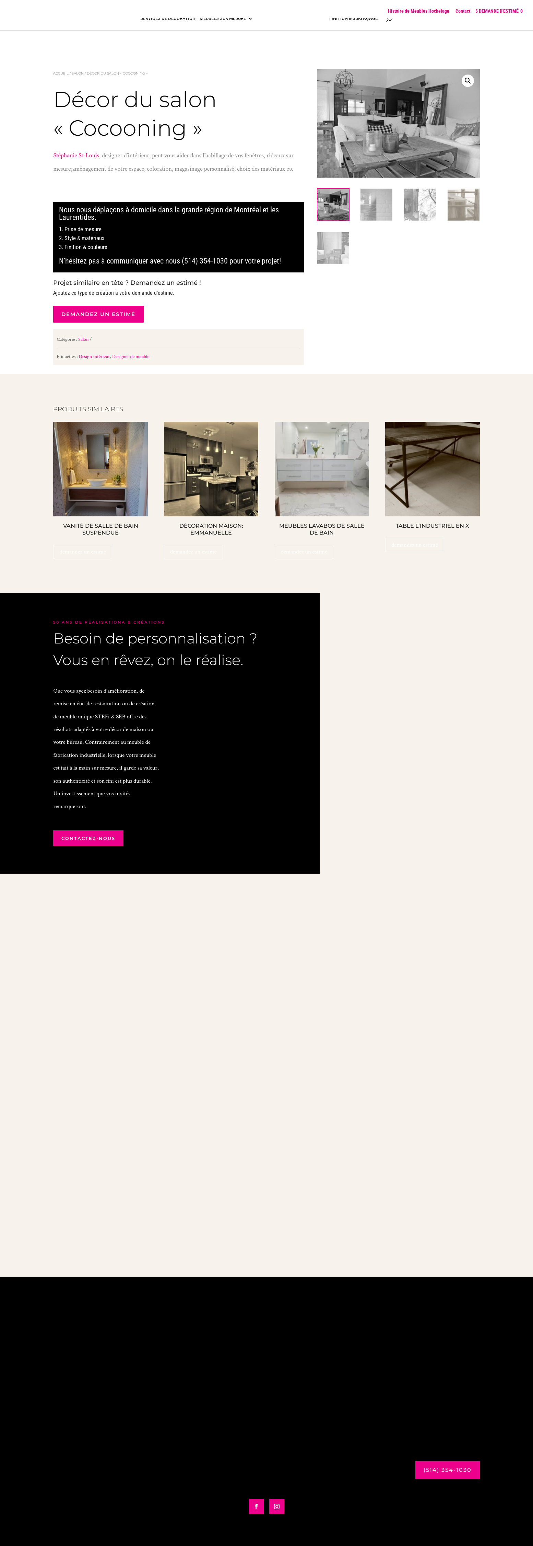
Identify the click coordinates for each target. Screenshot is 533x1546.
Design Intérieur (94, 357)
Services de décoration (168, 22)
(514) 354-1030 (448, 1470)
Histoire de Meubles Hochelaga (418, 11)
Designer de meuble (130, 357)
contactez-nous (88, 838)
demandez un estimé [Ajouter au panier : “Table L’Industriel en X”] (414, 545)
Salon (78, 73)
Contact (462, 11)
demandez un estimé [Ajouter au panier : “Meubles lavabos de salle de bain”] (304, 552)
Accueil (61, 73)
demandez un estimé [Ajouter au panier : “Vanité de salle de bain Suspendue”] (82, 552)
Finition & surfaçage (353, 22)
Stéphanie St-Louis (76, 155)
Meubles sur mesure (223, 22)
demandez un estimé (98, 314)
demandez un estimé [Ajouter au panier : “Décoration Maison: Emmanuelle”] (193, 552)
